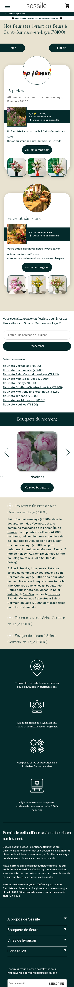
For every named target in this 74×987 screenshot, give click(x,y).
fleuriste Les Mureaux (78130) (24, 400)
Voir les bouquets (37, 487)
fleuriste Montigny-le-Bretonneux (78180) (31, 391)
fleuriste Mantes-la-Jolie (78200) (26, 378)
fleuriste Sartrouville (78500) (23, 370)
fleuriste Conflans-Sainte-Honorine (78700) (33, 387)
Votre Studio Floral (24, 218)
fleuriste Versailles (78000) (22, 365)
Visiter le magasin (37, 149)
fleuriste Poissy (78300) (19, 383)
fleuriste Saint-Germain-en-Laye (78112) (31, 374)
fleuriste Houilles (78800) (20, 404)
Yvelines (37, 523)
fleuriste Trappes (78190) (21, 396)
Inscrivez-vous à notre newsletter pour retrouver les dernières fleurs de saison (32, 971)
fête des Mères (38, 590)
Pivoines (37, 477)
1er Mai (28, 594)
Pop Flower (17, 91)
